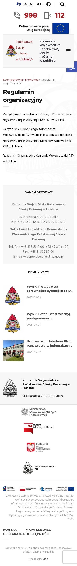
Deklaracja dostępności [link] (26, 534)
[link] (19, 4)
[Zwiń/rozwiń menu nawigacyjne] (68, 50)
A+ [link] (31, 4)
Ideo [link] (45, 559)
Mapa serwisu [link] (38, 530)
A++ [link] (40, 4)
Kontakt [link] (11, 530)
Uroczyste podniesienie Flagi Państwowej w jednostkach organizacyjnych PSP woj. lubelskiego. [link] (49, 343)
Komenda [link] (32, 79)
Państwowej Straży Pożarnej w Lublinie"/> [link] (34, 50)
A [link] (25, 4)
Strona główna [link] (13, 79)
